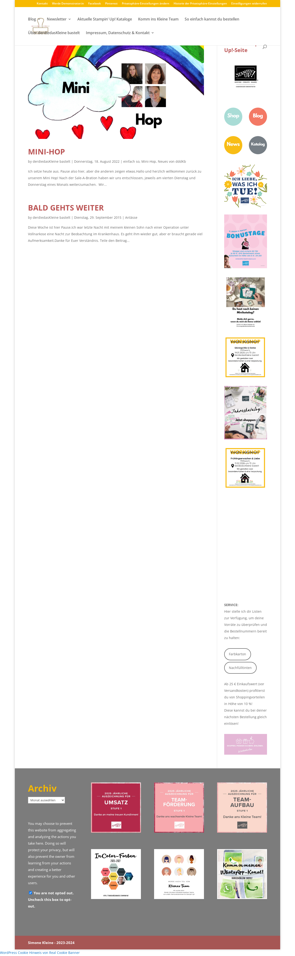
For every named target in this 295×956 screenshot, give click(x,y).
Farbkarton (237, 654)
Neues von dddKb (172, 161)
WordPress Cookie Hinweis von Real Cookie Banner (40, 952)
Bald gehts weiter (66, 208)
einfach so (131, 161)
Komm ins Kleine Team (158, 19)
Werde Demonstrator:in (68, 3)
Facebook (94, 3)
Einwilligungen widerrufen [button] (249, 3)
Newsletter (57, 19)
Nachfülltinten (240, 667)
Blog (32, 19)
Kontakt (42, 3)
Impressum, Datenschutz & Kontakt (118, 33)
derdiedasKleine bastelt (51, 161)
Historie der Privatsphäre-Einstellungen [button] (200, 3)
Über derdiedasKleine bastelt (54, 33)
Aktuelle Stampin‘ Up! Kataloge (104, 19)
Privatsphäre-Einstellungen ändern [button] (145, 3)
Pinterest (111, 3)
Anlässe (131, 217)
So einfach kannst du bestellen (212, 19)
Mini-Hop (46, 151)
